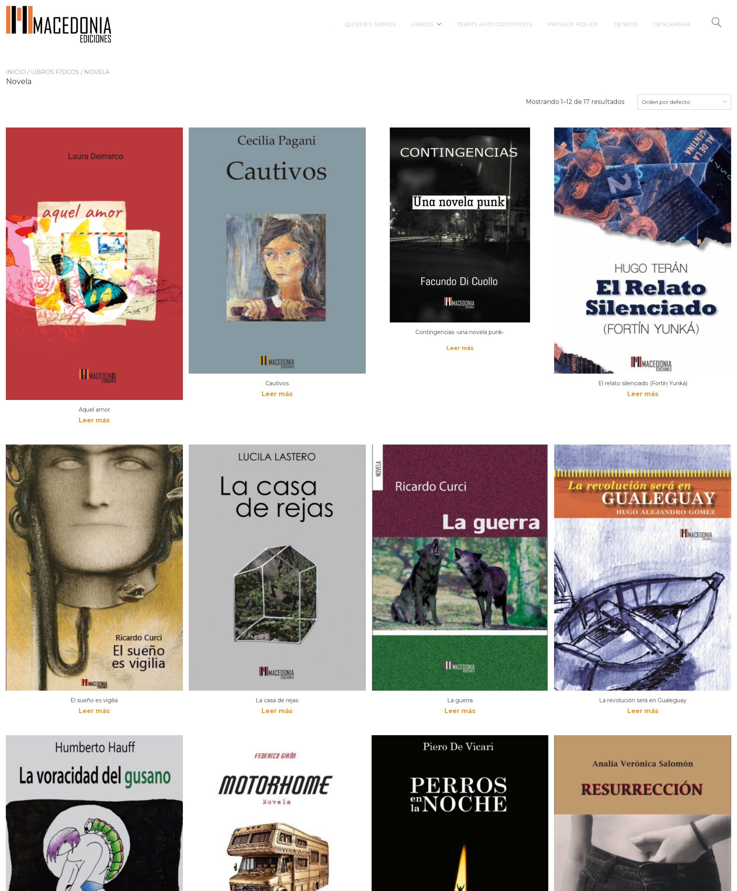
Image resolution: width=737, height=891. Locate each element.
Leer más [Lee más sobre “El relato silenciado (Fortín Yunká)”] (642, 394)
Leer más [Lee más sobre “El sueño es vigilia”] (94, 711)
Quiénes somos (370, 24)
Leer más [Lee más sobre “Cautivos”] (277, 394)
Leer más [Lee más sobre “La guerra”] (459, 711)
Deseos (626, 24)
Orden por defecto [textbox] (666, 102)
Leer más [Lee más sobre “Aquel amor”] (94, 420)
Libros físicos (55, 72)
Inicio (16, 72)
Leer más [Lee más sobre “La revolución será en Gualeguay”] (642, 711)
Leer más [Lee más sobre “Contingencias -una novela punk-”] (460, 348)
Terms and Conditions (494, 24)
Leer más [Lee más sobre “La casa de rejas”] (277, 711)
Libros (422, 24)
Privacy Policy (573, 24)
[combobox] (684, 102)
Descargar (672, 24)
